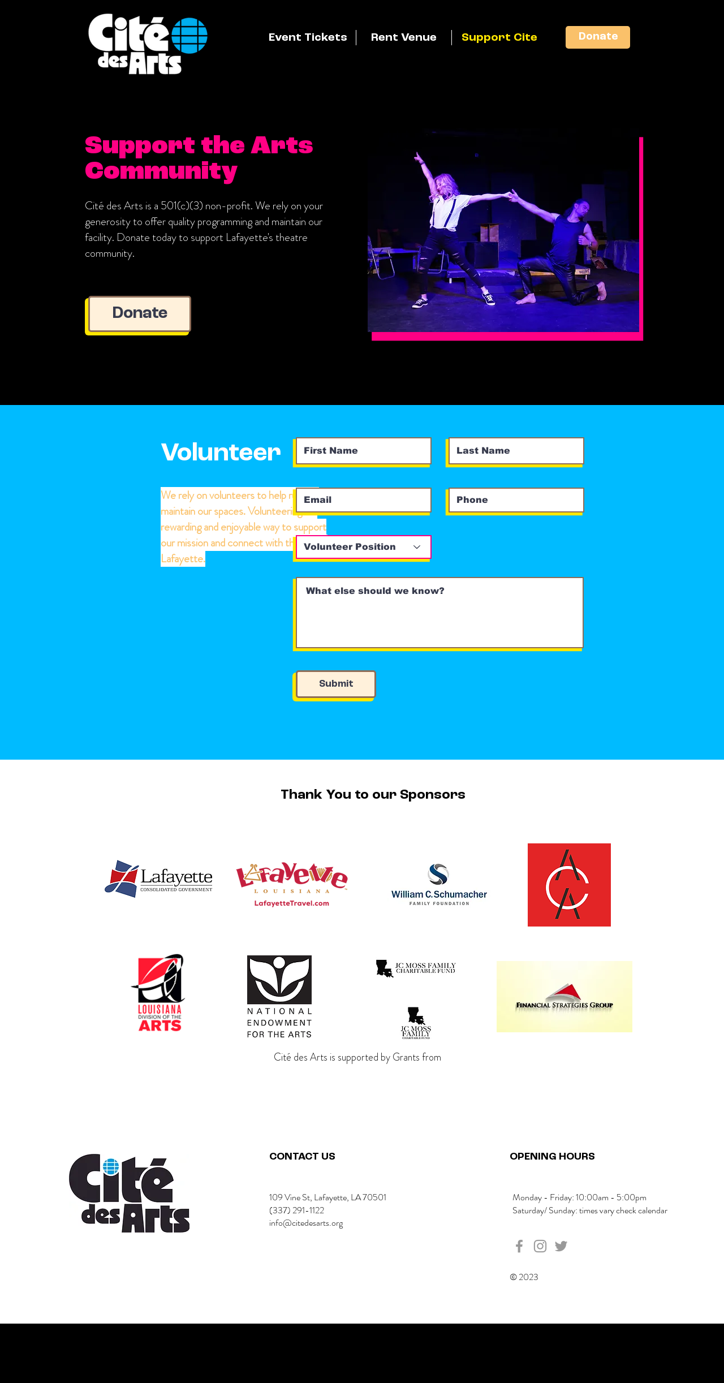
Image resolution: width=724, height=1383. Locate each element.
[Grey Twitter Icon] (561, 1246)
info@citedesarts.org (306, 1222)
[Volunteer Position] (364, 547)
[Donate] (598, 37)
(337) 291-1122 (296, 1210)
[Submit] (336, 684)
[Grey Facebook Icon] (519, 1246)
